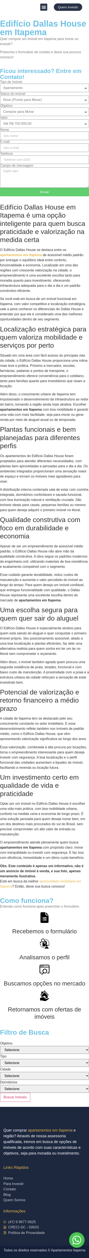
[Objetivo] (44, 1050)
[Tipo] (44, 1063)
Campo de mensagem (16, 165)
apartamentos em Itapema (50, 1130)
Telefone (6, 153)
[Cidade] (44, 1076)
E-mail (5, 141)
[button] (43, 7)
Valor (4, 117)
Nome (4, 130)
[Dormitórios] (44, 1089)
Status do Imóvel (12, 94)
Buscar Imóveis (15, 1097)
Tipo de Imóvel (11, 82)
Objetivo (6, 106)
